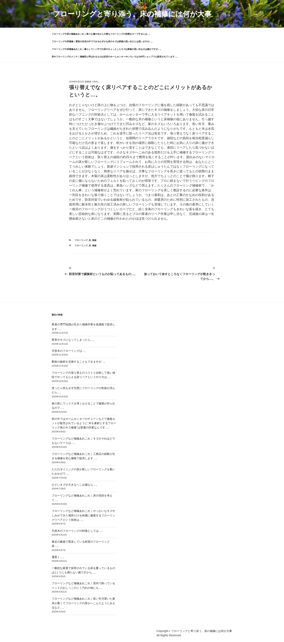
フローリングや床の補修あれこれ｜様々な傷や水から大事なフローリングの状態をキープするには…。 (101, 34)
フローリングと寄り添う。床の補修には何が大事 (132, 14)
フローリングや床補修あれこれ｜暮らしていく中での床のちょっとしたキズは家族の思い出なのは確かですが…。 (107, 49)
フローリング (81, 240)
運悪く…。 (58, 557)
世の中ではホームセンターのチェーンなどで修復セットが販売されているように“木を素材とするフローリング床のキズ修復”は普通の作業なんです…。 (84, 423)
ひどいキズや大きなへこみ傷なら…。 (75, 484)
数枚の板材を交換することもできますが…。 (79, 361)
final (95, 81)
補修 (94, 240)
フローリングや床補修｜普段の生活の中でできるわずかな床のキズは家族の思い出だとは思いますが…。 (103, 41)
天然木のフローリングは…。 (70, 350)
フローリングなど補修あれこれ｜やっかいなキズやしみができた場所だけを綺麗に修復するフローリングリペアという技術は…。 (83, 515)
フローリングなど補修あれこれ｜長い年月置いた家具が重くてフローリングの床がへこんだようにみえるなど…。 (83, 603)
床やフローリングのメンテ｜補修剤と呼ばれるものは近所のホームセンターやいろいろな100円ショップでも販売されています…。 (115, 56)
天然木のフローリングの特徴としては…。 (78, 530)
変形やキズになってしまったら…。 (74, 339)
